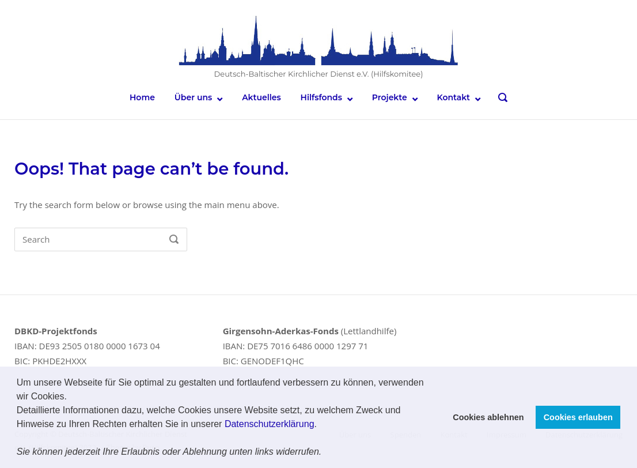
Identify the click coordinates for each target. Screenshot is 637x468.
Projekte (389, 97)
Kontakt (454, 97)
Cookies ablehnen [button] (488, 417)
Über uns (193, 97)
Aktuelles (261, 97)
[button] (326, 453)
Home (142, 97)
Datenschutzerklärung (269, 424)
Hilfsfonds (321, 97)
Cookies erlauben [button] (578, 417)
